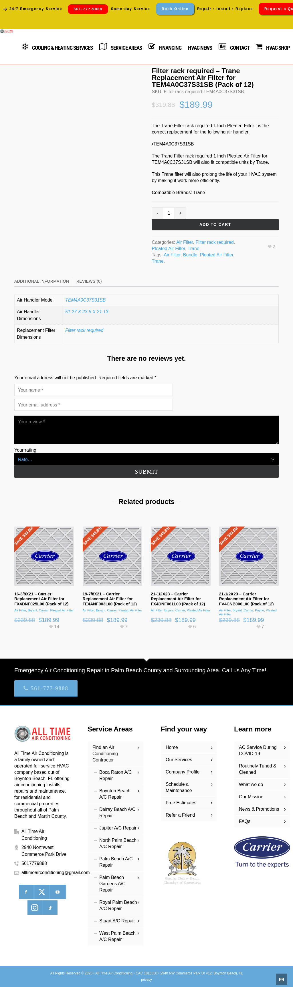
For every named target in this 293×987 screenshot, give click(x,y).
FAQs (244, 821)
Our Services (179, 759)
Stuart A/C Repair (117, 920)
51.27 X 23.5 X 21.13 (86, 311)
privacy (146, 980)
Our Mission (251, 796)
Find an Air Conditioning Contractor (105, 753)
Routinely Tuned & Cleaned (257, 769)
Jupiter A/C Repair (117, 828)
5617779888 (34, 863)
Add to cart (215, 224)
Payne (259, 610)
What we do (251, 784)
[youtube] (57, 892)
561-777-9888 (45, 688)
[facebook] (26, 892)
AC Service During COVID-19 (258, 750)
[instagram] (34, 907)
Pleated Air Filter (168, 248)
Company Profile (182, 771)
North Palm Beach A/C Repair (117, 843)
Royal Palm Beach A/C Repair (118, 905)
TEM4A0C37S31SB (85, 300)
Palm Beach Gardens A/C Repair (112, 883)
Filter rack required (214, 242)
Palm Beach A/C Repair (116, 862)
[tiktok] (50, 907)
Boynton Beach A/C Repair (114, 793)
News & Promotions (259, 809)
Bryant (32, 610)
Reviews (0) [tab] (89, 281)
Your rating (25, 450)
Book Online (175, 9)
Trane (193, 248)
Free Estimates (181, 802)
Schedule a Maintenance (179, 787)
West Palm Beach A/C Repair (117, 936)
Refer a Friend (180, 815)
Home (172, 747)
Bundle (190, 254)
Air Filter (184, 242)
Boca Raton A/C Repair (115, 775)
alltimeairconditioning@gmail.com (55, 872)
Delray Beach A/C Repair (117, 812)
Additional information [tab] (41, 281)
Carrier (44, 610)
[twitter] (42, 892)
